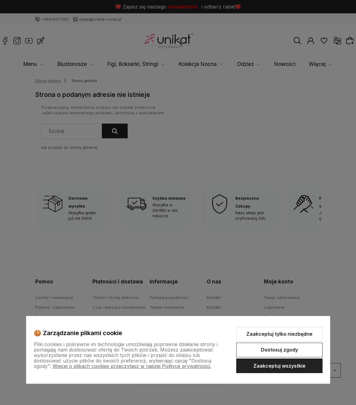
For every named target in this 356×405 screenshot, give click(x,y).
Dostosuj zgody (279, 350)
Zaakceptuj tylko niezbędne (279, 334)
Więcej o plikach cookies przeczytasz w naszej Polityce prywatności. (132, 366)
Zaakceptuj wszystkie (279, 366)
